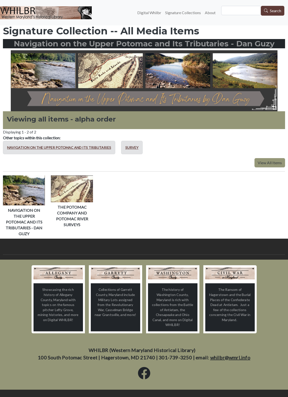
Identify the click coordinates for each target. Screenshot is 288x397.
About (210, 12)
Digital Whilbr (149, 12)
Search (275, 11)
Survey (131, 147)
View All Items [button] (270, 162)
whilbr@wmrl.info (230, 357)
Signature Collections (183, 12)
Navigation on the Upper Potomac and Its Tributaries (59, 147)
